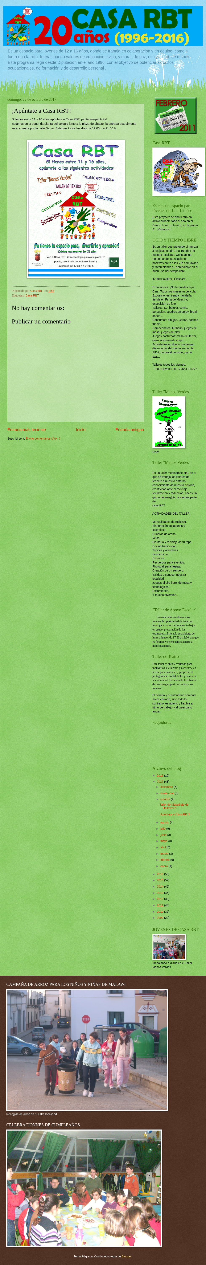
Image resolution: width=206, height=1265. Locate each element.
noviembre (167, 793)
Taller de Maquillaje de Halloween (174, 806)
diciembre (167, 787)
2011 (160, 905)
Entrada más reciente (26, 430)
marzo (164, 853)
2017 (160, 781)
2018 (160, 775)
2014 (160, 886)
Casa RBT (32, 295)
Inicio (80, 430)
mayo (164, 841)
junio (163, 835)
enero (164, 866)
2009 (160, 917)
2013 (160, 893)
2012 (160, 899)
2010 (160, 911)
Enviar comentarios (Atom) (43, 438)
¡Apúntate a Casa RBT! (175, 814)
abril (163, 847)
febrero (165, 859)
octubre (165, 799)
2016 (160, 874)
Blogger (127, 1256)
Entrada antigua (129, 430)
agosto (165, 822)
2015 (160, 880)
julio (163, 828)
